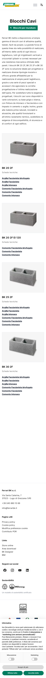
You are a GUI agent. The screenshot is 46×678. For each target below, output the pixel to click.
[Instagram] (12, 570)
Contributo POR (9, 531)
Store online (7, 545)
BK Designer (7, 552)
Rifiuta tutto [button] (12, 673)
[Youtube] (20, 570)
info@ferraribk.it (9, 508)
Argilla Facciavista (10, 181)
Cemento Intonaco (11, 195)
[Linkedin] (27, 570)
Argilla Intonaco (9, 185)
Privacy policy (8, 522)
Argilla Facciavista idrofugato (16, 178)
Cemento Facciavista (12, 192)
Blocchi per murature (23, 28)
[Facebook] (5, 570)
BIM (3, 555)
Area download (9, 548)
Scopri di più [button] (23, 667)
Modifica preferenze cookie (15, 528)
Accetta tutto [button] (33, 673)
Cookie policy (8, 525)
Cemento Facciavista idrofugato (17, 188)
